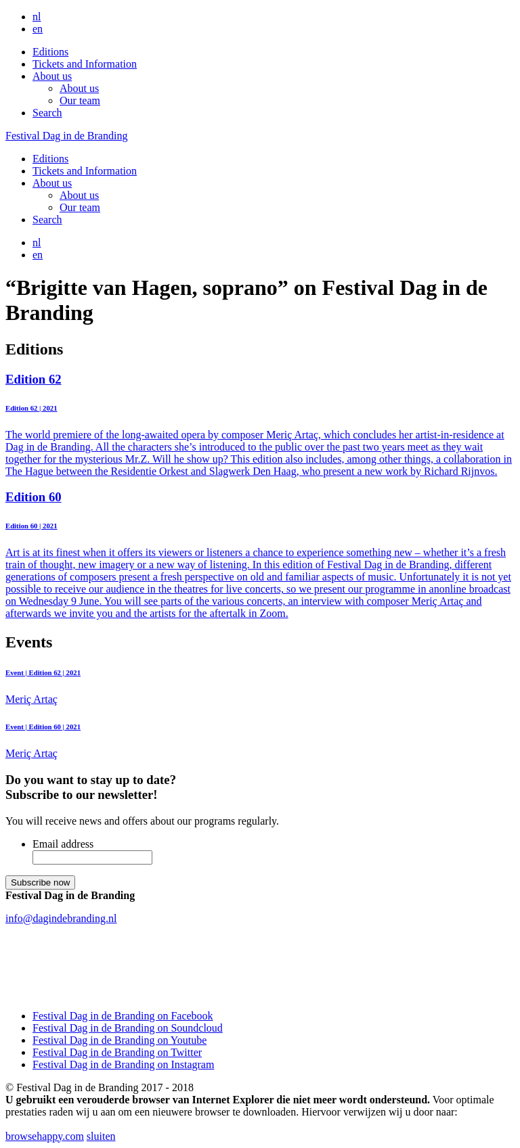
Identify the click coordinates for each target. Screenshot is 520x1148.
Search (47, 112)
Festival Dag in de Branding (66, 135)
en (37, 29)
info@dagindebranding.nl (60, 918)
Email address (62, 844)
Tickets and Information (84, 64)
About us (52, 76)
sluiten (101, 1136)
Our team (80, 100)
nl (36, 16)
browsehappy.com (44, 1136)
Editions (50, 52)
